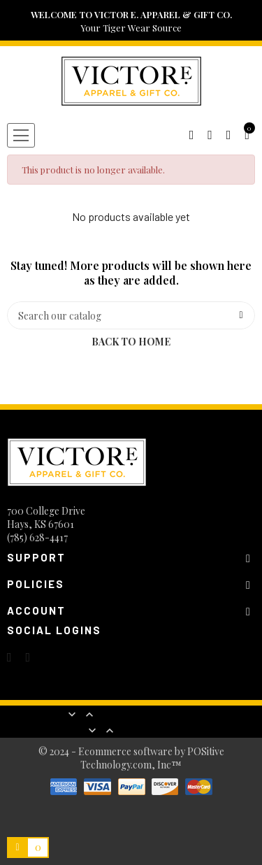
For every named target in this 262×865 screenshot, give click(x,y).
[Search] (131, 315)
